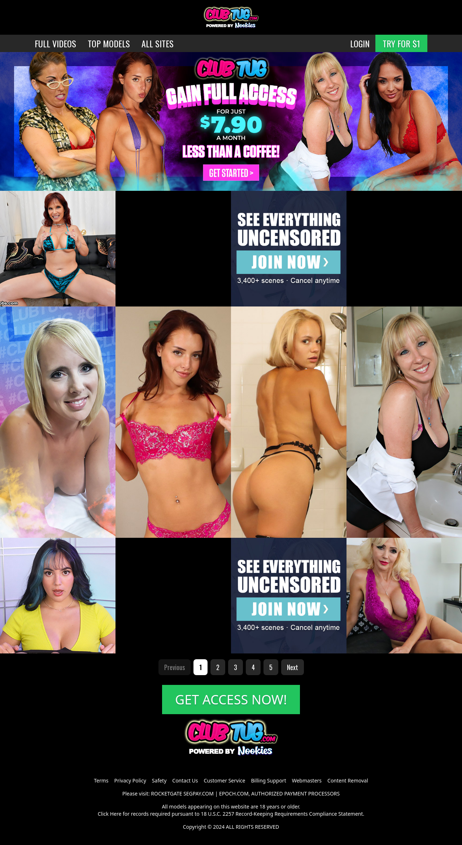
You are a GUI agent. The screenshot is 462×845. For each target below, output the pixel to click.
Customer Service (224, 780)
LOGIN (360, 43)
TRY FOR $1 (401, 43)
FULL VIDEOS (55, 43)
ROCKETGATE (166, 793)
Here (116, 813)
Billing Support (268, 780)
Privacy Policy (130, 780)
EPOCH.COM (234, 793)
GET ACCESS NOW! (231, 699)
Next (292, 667)
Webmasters (307, 780)
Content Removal (347, 780)
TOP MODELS (109, 43)
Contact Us (185, 780)
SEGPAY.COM (198, 793)
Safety (159, 780)
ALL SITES (157, 43)
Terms (101, 780)
